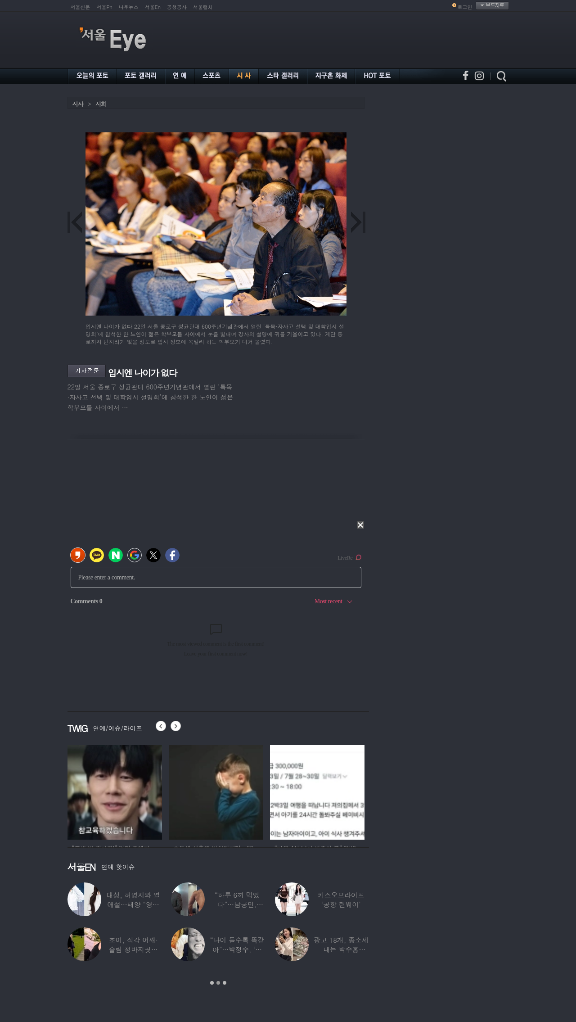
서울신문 (80, 7)
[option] (115, 791)
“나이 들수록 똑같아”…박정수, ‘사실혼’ (237, 949)
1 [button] (212, 983)
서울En (153, 7)
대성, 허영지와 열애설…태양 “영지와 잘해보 (133, 904)
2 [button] (218, 983)
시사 (77, 103)
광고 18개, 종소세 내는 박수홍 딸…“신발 (341, 949)
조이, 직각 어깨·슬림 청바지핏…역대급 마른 (133, 949)
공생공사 (177, 7)
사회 (100, 103)
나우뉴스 (129, 7)
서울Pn (104, 7)
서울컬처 (203, 7)
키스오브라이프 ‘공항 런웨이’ (341, 899)
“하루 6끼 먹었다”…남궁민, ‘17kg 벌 (237, 904)
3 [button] (224, 983)
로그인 (465, 7)
